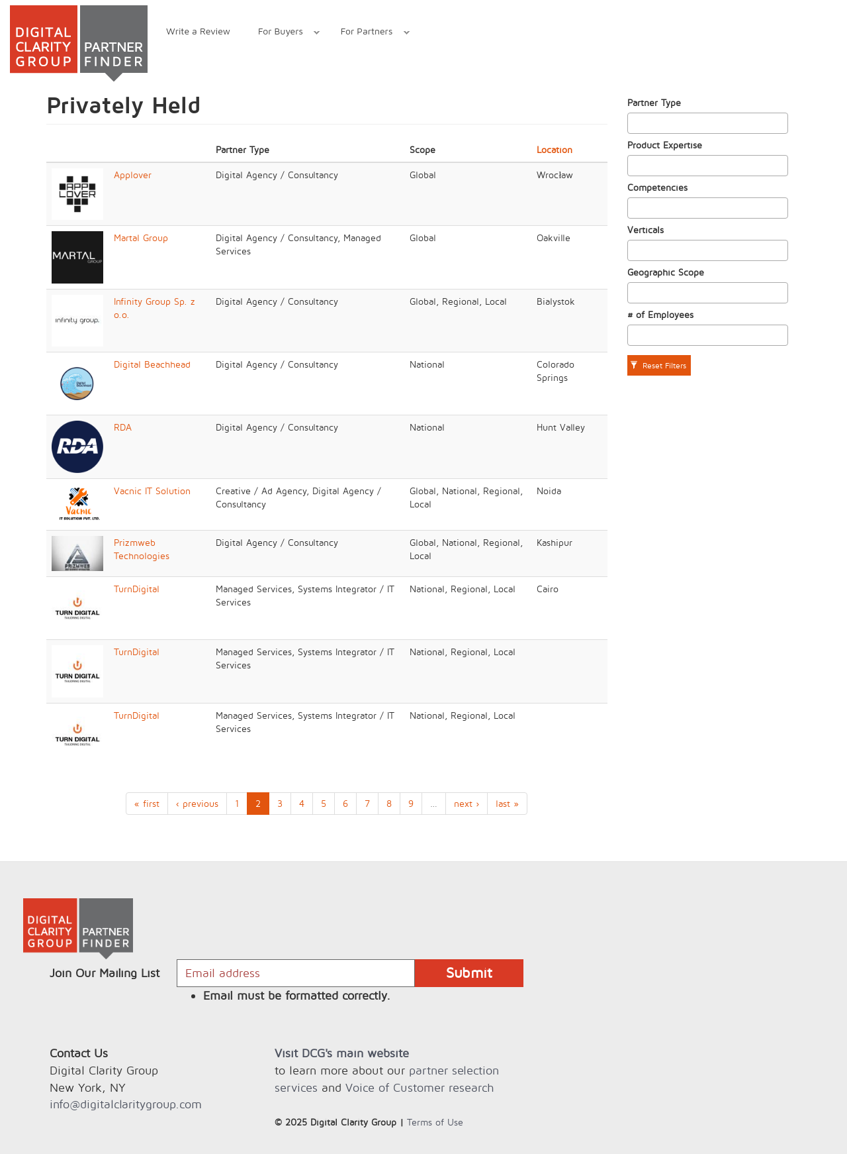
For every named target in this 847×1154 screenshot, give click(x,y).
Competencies (657, 187)
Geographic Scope (665, 272)
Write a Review (198, 30)
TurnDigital (136, 588)
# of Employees (660, 314)
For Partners (368, 32)
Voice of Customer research (419, 1087)
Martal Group (141, 237)
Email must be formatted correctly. (296, 995)
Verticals (645, 229)
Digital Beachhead (152, 364)
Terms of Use (435, 1122)
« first (146, 803)
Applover (133, 174)
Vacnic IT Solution (152, 490)
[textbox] (635, 123)
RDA (123, 427)
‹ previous (197, 803)
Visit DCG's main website (342, 1053)
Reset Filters (658, 365)
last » (507, 803)
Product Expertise (664, 144)
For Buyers (282, 32)
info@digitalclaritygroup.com (126, 1104)
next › (466, 803)
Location (554, 149)
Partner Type (654, 102)
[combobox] (708, 123)
